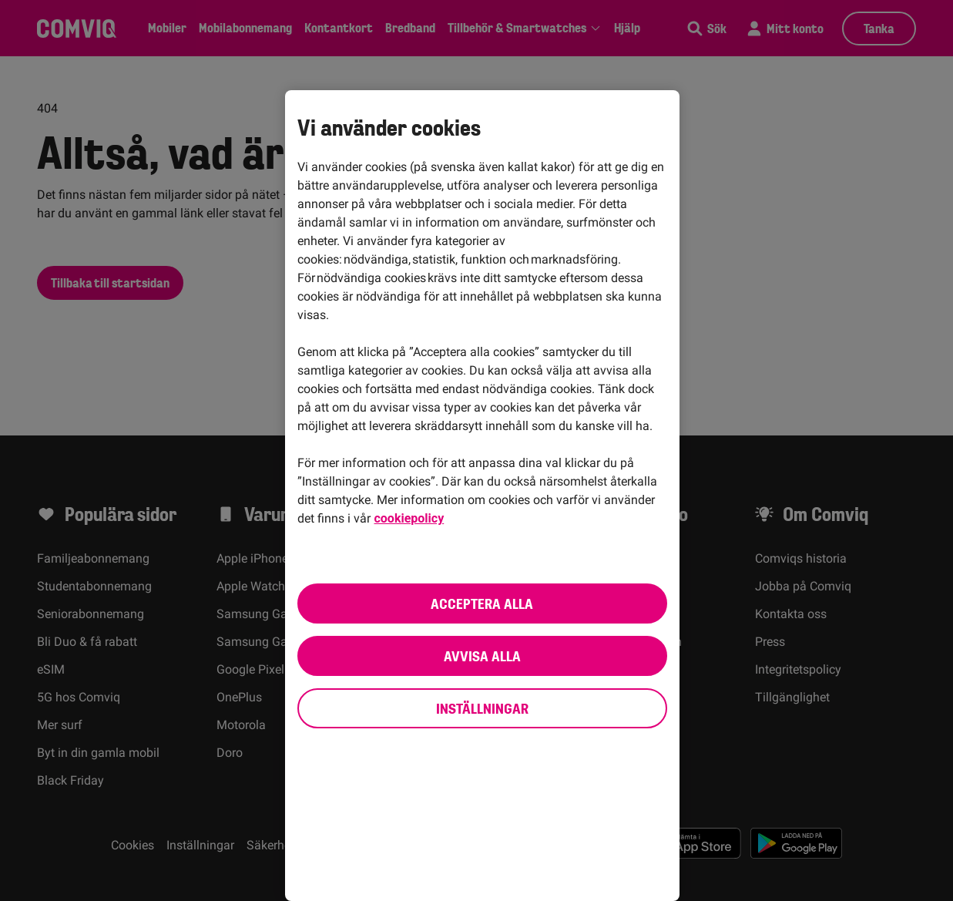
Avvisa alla (482, 655)
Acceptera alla (482, 603)
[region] (482, 495)
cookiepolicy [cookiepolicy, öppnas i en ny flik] (409, 518)
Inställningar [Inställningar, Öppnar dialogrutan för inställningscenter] (482, 708)
